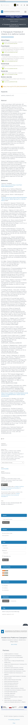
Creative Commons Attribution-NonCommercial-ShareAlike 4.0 (10, 495)
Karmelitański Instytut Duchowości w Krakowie (13, 667)
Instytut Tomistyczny (8, 665)
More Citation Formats (7, 462)
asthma (4, 614)
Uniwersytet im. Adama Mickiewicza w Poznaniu (14, 688)
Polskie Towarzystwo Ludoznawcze (11, 683)
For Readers (5, 585)
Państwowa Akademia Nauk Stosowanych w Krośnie (14, 671)
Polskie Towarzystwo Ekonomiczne (11, 681)
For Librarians (5, 590)
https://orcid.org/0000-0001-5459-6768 (10, 68)
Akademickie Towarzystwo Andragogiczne (12, 655)
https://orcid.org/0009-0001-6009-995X (10, 43)
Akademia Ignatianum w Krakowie (11, 653)
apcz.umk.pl (14, 644)
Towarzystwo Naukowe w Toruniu (11, 686)
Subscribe (5, 601)
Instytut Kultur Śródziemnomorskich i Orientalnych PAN (15, 664)
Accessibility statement (14, 719)
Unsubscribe (13, 601)
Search (6, 522)
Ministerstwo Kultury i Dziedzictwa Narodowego (13, 669)
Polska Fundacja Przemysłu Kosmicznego (12, 679)
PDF (3, 438)
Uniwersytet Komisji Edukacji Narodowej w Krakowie (15, 690)
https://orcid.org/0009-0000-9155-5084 (10, 81)
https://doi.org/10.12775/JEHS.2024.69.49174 (15, 86)
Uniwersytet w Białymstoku (9, 693)
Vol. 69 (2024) (4, 468)
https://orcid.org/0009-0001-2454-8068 (10, 74)
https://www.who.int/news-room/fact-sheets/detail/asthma (11, 185)
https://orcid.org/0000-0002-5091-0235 (10, 61)
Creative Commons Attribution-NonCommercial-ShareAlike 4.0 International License (12, 488)
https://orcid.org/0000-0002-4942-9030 (10, 52)
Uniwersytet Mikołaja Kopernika (10, 691)
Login (5, 559)
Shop (14, 723)
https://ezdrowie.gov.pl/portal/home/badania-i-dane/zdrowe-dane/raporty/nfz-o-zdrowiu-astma (14, 199)
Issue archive (5, 535)
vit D (13, 614)
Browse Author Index (7, 533)
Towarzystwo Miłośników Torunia (11, 684)
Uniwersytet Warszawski (9, 695)
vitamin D (8, 614)
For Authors (5, 587)
